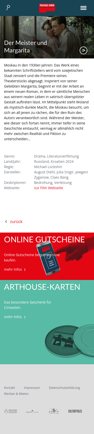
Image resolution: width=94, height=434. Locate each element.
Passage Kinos (47, 8)
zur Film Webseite (48, 187)
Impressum (32, 388)
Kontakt (9, 388)
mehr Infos (15, 269)
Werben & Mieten (16, 394)
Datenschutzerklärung (64, 388)
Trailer (83, 50)
